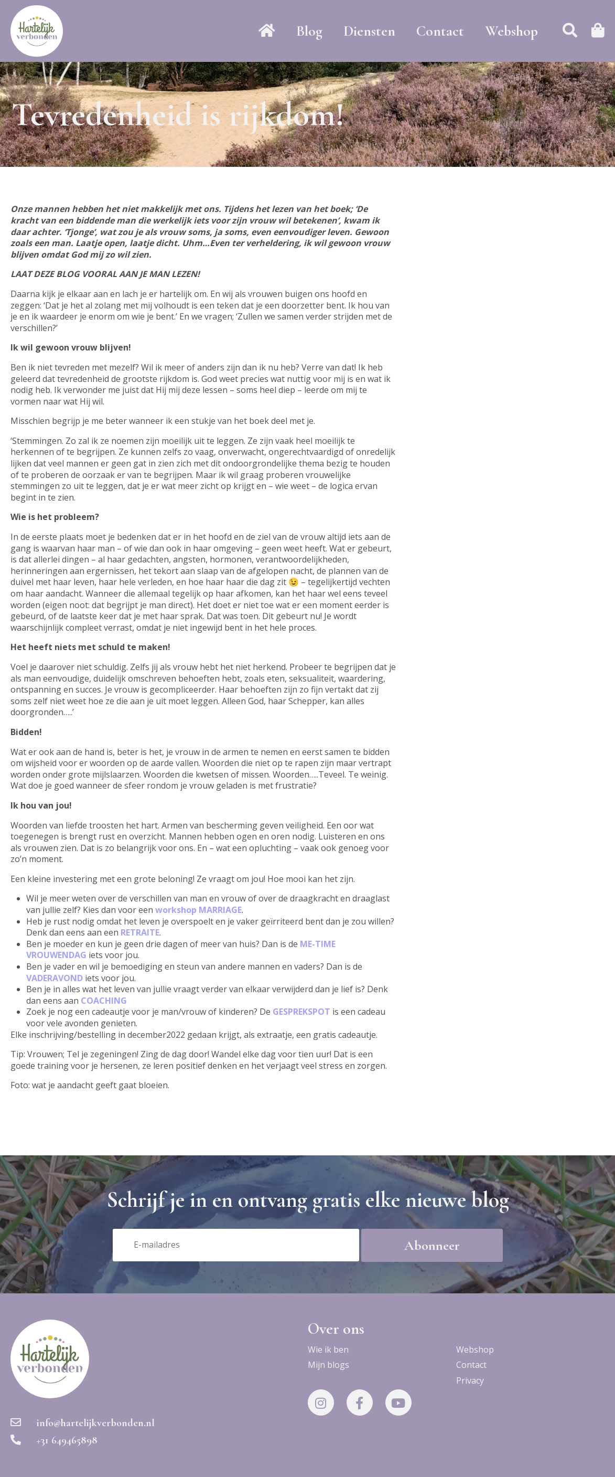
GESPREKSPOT (301, 1011)
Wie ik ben (328, 1349)
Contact (440, 31)
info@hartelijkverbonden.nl (82, 1423)
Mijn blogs (328, 1364)
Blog (309, 31)
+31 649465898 (54, 1440)
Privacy (470, 1380)
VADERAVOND (54, 978)
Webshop (511, 31)
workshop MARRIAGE (198, 910)
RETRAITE (140, 932)
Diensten (369, 31)
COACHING (104, 1000)
